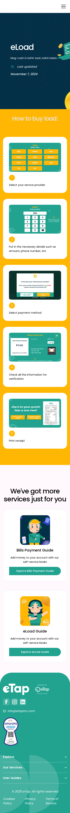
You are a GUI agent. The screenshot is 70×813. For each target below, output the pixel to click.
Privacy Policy (30, 801)
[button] (62, 6)
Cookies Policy (9, 801)
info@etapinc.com (21, 711)
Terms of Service (51, 801)
